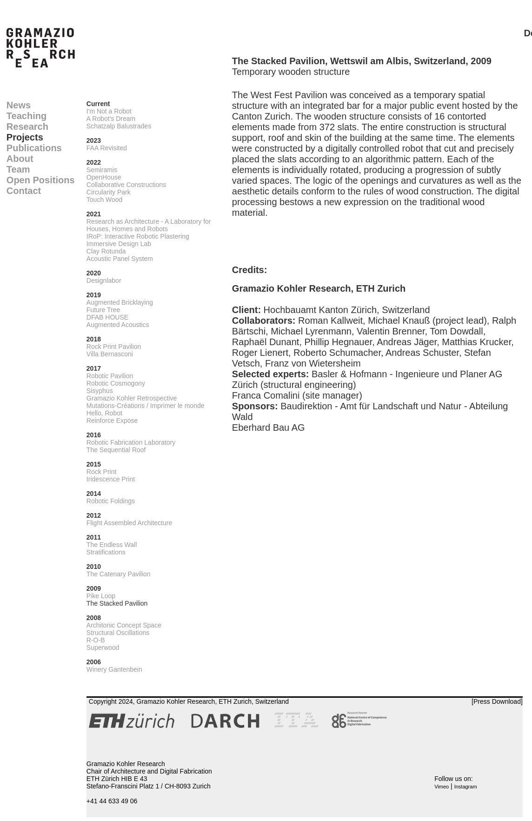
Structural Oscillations (117, 632)
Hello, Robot (104, 413)
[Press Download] (497, 701)
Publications (34, 148)
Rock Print (101, 471)
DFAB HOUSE (107, 317)
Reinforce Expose (112, 420)
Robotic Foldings (110, 501)
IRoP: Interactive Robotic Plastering (137, 236)
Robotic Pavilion (109, 376)
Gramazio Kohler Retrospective (131, 398)
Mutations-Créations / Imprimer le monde (145, 405)
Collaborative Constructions (126, 184)
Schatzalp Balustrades (118, 126)
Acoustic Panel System (119, 258)
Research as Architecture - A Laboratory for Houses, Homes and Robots (148, 225)
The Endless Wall (111, 544)
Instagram (465, 786)
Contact (24, 191)
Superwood (103, 647)
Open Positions (41, 180)
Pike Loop (100, 596)
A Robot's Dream (110, 118)
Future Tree (103, 310)
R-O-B (95, 640)
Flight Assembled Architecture (129, 523)
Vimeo (441, 786)
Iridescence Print (110, 479)
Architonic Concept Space (123, 625)
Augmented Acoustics (117, 324)
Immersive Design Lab (118, 243)
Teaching (27, 116)
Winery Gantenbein (114, 669)
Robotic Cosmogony (115, 383)
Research (27, 126)
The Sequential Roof (116, 450)
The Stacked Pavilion (117, 603)
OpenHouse (103, 177)
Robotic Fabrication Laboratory (130, 442)
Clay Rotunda (106, 251)
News (19, 105)
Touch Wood (104, 199)
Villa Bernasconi (109, 354)
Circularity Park (108, 192)
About (20, 159)
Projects (25, 137)
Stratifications (106, 552)
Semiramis (101, 170)
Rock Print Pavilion (113, 346)
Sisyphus (99, 390)
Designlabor (103, 280)
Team (18, 169)
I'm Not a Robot (109, 111)
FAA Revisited (106, 148)
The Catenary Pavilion (118, 574)
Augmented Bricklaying (119, 302)
